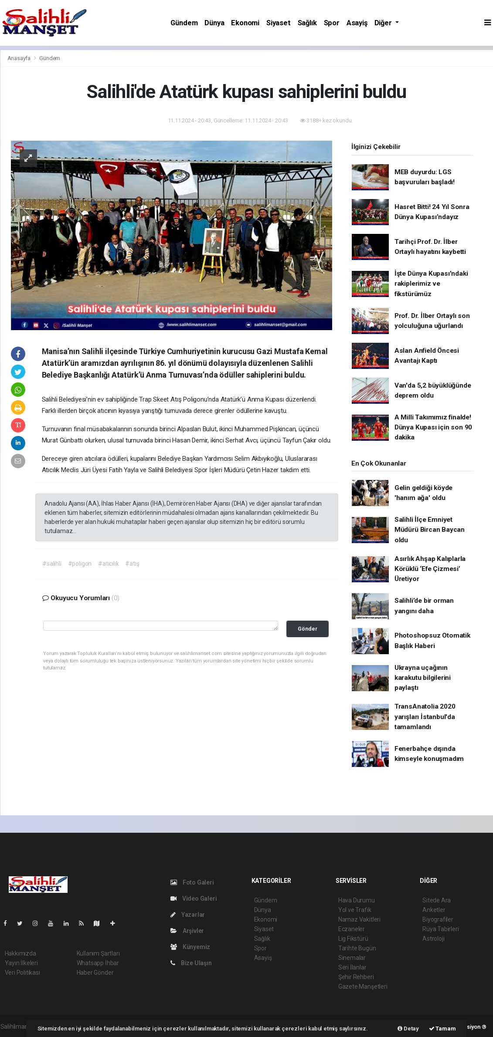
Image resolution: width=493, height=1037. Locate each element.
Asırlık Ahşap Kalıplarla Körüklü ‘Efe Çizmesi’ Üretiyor (430, 569)
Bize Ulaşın (191, 962)
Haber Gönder (95, 972)
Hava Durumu (356, 900)
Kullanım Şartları (98, 953)
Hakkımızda (20, 953)
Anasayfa (19, 58)
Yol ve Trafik (354, 909)
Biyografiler (437, 919)
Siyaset (278, 23)
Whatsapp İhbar (98, 962)
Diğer (384, 23)
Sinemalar (352, 957)
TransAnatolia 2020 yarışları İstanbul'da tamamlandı (425, 717)
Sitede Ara (436, 900)
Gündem (183, 23)
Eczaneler (351, 929)
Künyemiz (190, 946)
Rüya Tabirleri (440, 929)
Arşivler (187, 930)
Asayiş (357, 23)
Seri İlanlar (352, 967)
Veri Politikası (22, 972)
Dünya (214, 23)
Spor (332, 23)
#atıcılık (108, 563)
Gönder (307, 628)
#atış (132, 563)
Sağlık (307, 23)
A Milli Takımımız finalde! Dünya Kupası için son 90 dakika (433, 427)
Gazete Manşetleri (363, 986)
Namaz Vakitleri (359, 919)
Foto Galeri (192, 882)
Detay (408, 1028)
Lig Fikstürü (353, 938)
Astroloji (433, 938)
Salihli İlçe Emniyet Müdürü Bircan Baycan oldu (429, 530)
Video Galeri (193, 898)
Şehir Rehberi (356, 976)
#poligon (80, 563)
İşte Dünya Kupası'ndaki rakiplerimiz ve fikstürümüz (431, 284)
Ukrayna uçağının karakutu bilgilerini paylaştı (422, 678)
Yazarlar (187, 914)
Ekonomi (245, 23)
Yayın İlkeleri (21, 962)
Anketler (433, 909)
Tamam (442, 1028)
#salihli (51, 563)
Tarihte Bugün (357, 948)
